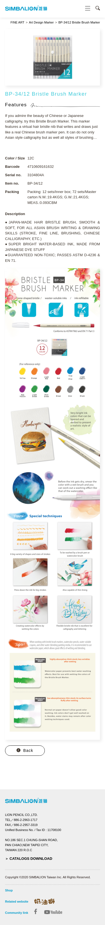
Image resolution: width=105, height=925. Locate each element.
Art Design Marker (41, 22)
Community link (16, 912)
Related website (16, 901)
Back (28, 750)
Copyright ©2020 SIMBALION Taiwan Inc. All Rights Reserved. (48, 877)
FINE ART (17, 22)
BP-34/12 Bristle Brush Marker (79, 22)
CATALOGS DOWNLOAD (31, 858)
